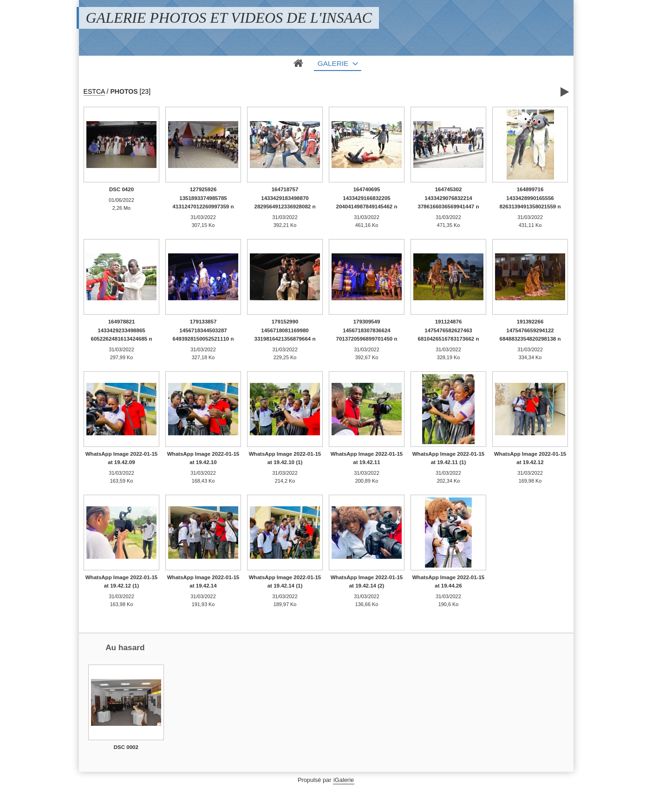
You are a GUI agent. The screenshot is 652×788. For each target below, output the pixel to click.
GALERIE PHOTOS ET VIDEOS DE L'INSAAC (229, 17)
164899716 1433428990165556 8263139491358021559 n (530, 198)
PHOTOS (123, 91)
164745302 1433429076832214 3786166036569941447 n (448, 198)
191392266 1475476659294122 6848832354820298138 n (530, 330)
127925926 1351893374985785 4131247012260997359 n (203, 198)
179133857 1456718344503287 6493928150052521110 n (203, 330)
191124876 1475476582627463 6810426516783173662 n (448, 330)
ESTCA (94, 91)
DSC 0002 (126, 747)
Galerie (333, 63)
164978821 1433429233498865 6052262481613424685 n (121, 330)
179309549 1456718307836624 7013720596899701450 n (367, 330)
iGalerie (343, 779)
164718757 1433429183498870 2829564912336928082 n (285, 198)
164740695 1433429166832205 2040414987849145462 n (367, 198)
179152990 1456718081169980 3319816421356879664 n (285, 330)
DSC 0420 (121, 189)
